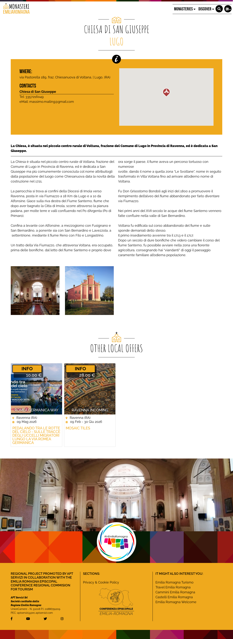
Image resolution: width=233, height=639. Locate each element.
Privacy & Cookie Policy (101, 582)
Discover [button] (206, 9)
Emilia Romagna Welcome (175, 602)
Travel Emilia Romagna (173, 587)
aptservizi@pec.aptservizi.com (35, 612)
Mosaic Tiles (78, 428)
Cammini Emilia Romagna (175, 592)
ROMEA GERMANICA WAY (36, 410)
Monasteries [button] (185, 9)
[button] (219, 8)
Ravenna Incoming (90, 410)
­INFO (27, 368)
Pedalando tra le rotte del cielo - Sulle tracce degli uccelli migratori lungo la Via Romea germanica (36, 435)
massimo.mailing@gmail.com (51, 102)
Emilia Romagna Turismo (174, 582)
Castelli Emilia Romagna (174, 597)
